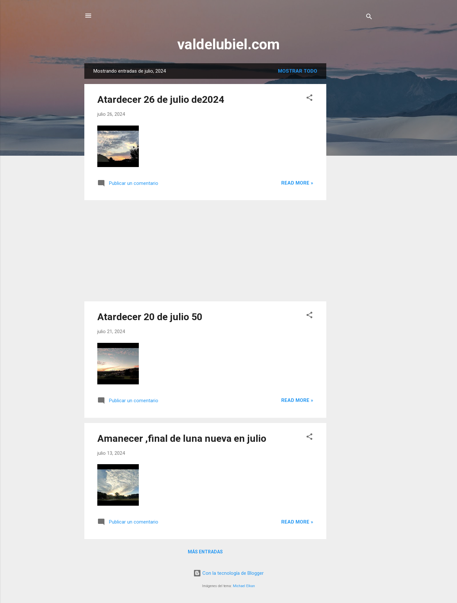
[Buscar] (369, 18)
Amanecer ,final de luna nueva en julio (181, 438)
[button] (309, 99)
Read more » (297, 183)
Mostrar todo (297, 71)
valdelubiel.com (228, 44)
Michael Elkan (244, 586)
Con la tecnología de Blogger (228, 573)
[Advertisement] (352, 160)
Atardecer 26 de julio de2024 (160, 99)
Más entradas (205, 551)
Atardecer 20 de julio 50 (149, 316)
